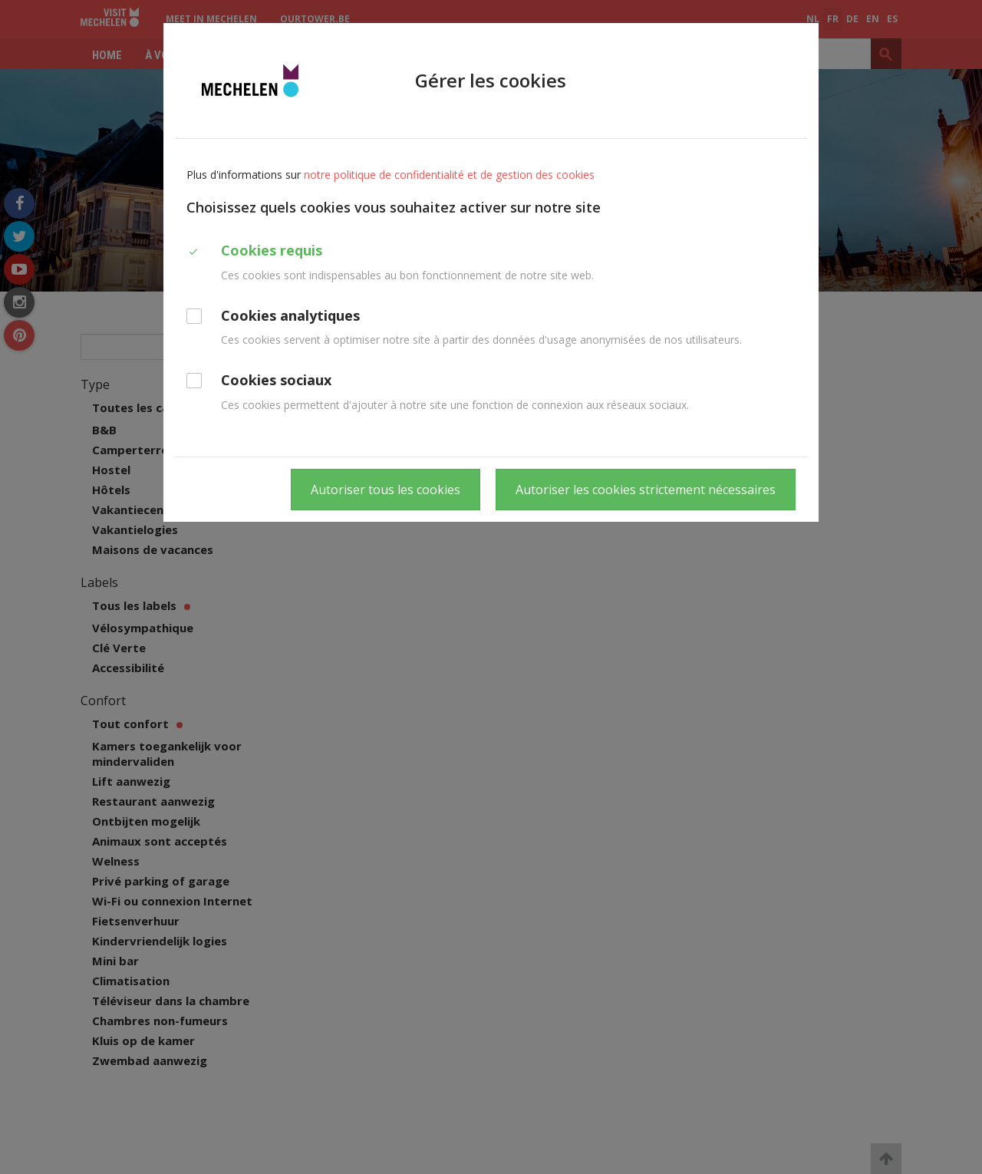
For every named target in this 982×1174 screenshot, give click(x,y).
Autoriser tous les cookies (385, 489)
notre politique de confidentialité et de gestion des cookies (449, 174)
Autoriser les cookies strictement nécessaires (646, 489)
